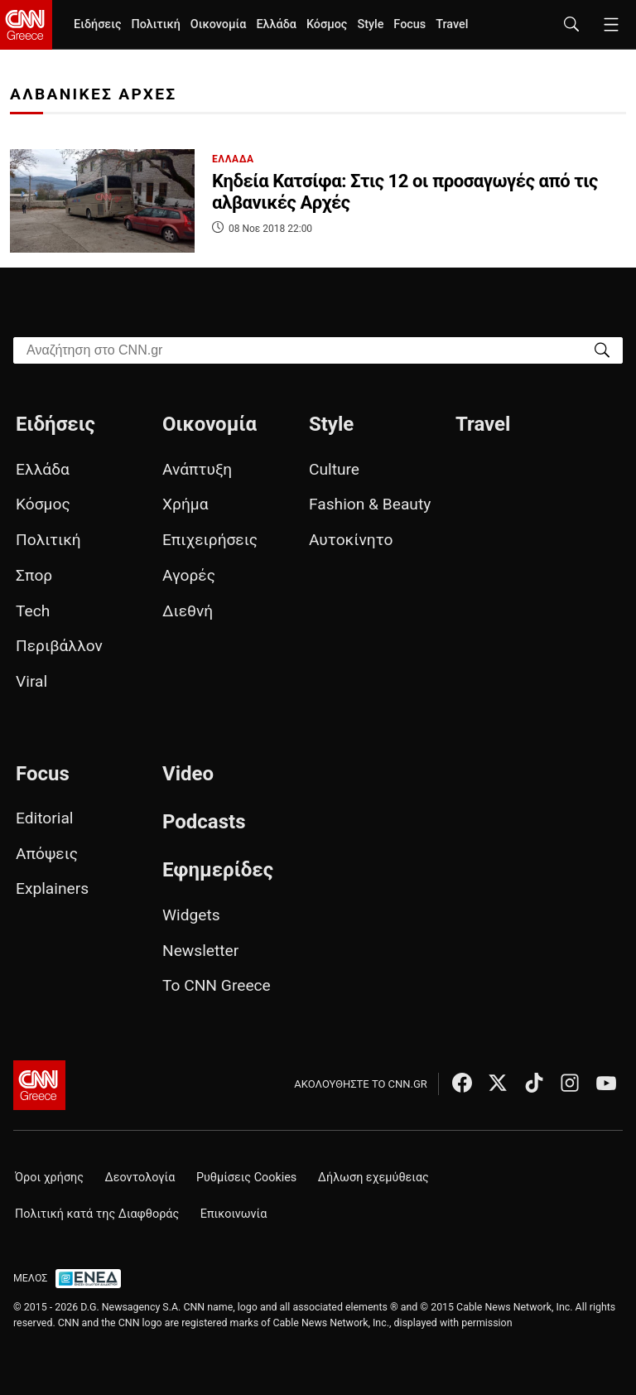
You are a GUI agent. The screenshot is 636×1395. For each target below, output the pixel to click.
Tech (33, 610)
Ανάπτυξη (197, 469)
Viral (31, 681)
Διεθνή (187, 610)
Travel (452, 24)
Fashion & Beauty (370, 504)
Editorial (45, 818)
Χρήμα (185, 504)
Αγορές (188, 575)
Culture (334, 469)
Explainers (52, 888)
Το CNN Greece (216, 985)
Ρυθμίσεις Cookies (246, 1178)
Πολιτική (155, 24)
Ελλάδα (276, 24)
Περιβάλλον (59, 645)
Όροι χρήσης (49, 1178)
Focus (409, 24)
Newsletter (200, 950)
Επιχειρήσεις (210, 539)
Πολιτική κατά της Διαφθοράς (97, 1214)
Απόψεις (47, 853)
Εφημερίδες (217, 869)
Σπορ (34, 575)
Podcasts (204, 821)
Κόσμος (327, 24)
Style (370, 24)
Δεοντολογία (140, 1178)
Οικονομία (218, 24)
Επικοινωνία (233, 1214)
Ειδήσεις (97, 24)
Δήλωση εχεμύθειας (373, 1178)
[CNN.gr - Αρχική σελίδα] (39, 1085)
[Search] (602, 349)
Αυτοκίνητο (351, 539)
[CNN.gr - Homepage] (26, 25)
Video (188, 773)
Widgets (191, 914)
